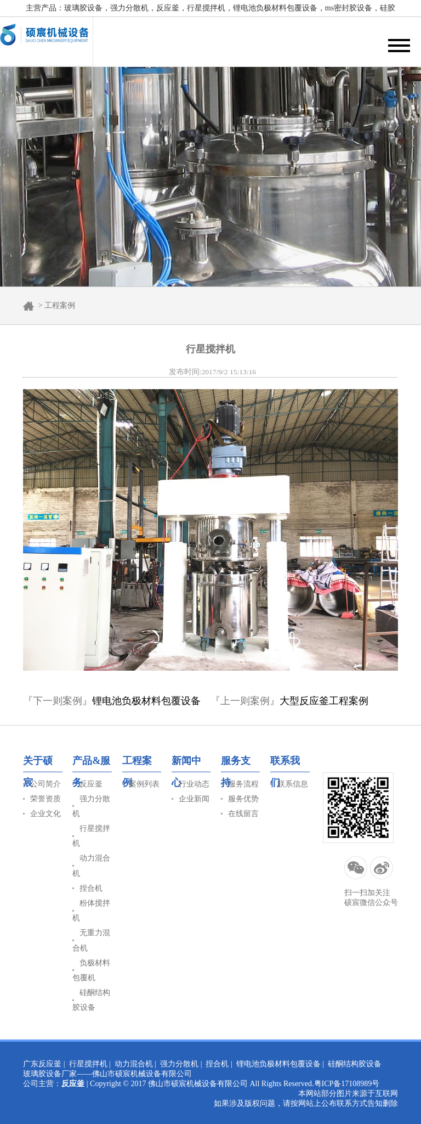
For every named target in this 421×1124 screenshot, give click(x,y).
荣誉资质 (45, 799)
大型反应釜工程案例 (324, 700)
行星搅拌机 (88, 1064)
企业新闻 (194, 799)
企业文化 (45, 814)
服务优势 (243, 799)
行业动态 (194, 784)
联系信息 (292, 784)
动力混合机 (134, 1064)
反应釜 (91, 784)
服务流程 (243, 784)
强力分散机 (179, 1064)
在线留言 (243, 814)
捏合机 (91, 888)
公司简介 (45, 784)
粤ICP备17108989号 (347, 1084)
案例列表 (144, 784)
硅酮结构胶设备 (355, 1064)
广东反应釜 (42, 1064)
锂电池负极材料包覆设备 (146, 700)
